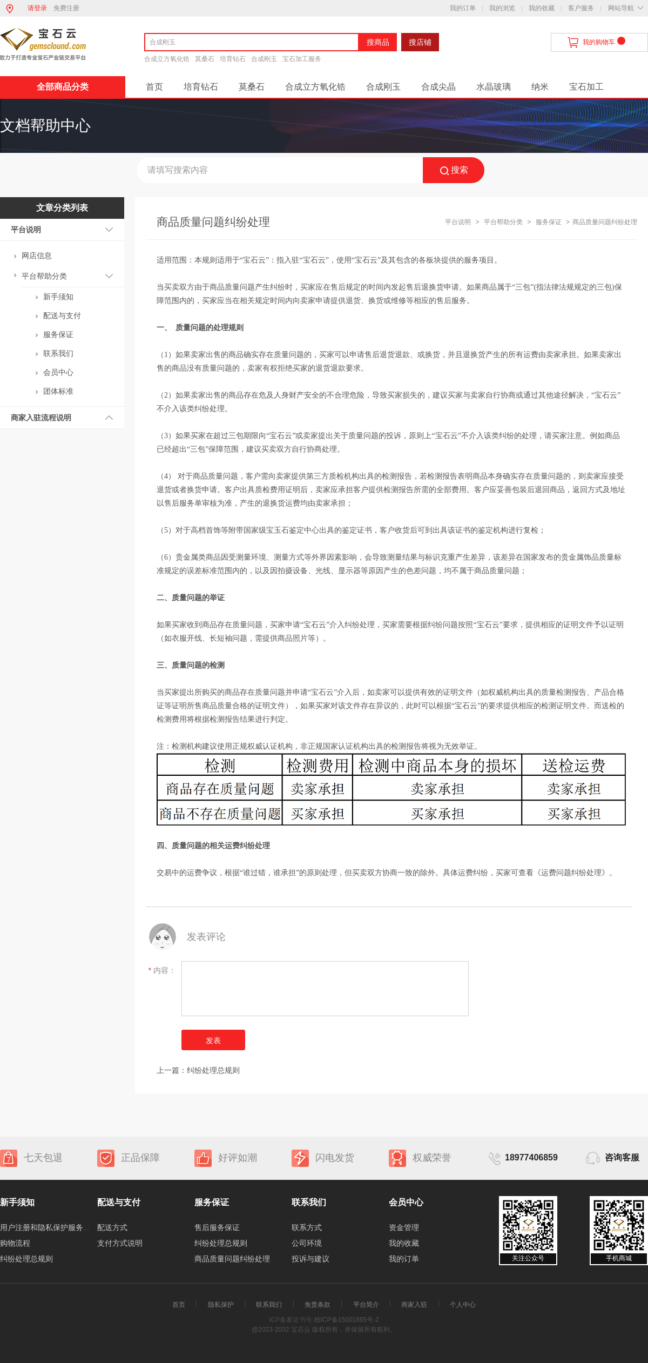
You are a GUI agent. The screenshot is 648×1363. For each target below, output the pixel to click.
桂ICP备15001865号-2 (346, 1320)
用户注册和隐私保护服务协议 (49, 1227)
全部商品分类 (63, 86)
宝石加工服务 (301, 59)
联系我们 (58, 353)
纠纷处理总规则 (213, 1070)
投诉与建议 (310, 1258)
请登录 (37, 8)
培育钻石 (233, 59)
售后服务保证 (217, 1227)
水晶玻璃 (493, 86)
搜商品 (378, 42)
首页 (154, 86)
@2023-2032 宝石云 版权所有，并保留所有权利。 (324, 1329)
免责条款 (317, 1304)
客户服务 (581, 8)
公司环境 (307, 1243)
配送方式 (112, 1227)
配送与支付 (62, 315)
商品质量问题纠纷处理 (232, 1258)
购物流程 (15, 1243)
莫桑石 (204, 59)
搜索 (454, 170)
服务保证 (58, 334)
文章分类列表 (62, 207)
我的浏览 (502, 8)
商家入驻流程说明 (41, 417)
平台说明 (26, 229)
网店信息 (37, 255)
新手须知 (58, 296)
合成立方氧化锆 (167, 59)
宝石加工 (586, 86)
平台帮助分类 (44, 276)
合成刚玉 (264, 59)
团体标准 (58, 391)
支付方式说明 (120, 1243)
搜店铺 (420, 42)
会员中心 (58, 372)
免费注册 (66, 8)
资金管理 (404, 1227)
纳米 (540, 86)
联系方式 (307, 1227)
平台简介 (366, 1304)
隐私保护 (221, 1304)
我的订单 (463, 8)
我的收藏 (542, 8)
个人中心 (463, 1304)
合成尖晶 (438, 86)
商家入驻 (414, 1304)
